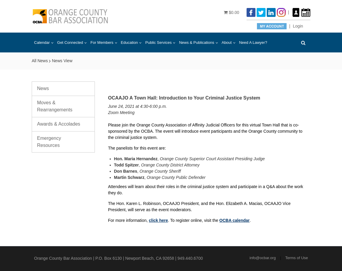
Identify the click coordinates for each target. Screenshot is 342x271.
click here (158, 220)
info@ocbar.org (263, 258)
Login (298, 26)
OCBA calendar (234, 220)
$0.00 (231, 12)
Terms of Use (296, 258)
